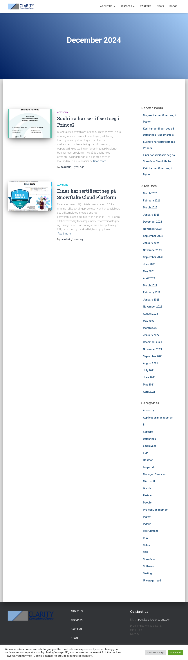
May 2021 (148, 384)
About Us (107, 6)
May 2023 (148, 271)
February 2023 (151, 292)
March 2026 (150, 193)
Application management (158, 417)
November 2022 (152, 306)
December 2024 (152, 221)
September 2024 (153, 235)
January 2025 (151, 214)
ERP (145, 453)
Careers (145, 6)
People (147, 502)
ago (78, 167)
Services (127, 6)
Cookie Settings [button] (155, 652)
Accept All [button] (175, 652)
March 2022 (150, 327)
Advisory (62, 112)
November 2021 (152, 349)
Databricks (149, 438)
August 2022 (150, 313)
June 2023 (149, 264)
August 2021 (150, 363)
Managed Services (154, 474)
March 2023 (150, 285)
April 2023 (149, 278)
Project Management (155, 509)
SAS (145, 552)
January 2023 (151, 299)
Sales (146, 545)
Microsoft (149, 481)
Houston (148, 460)
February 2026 (151, 200)
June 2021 (149, 377)
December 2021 (152, 342)
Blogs (173, 6)
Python (147, 516)
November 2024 (152, 228)
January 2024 (151, 242)
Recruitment (150, 530)
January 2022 (151, 335)
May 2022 (148, 320)
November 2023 (152, 250)
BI (144, 424)
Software (148, 566)
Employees (149, 445)
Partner (147, 495)
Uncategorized (152, 580)
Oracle (147, 488)
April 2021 (149, 391)
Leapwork (149, 467)
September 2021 (153, 356)
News (160, 6)
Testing (147, 573)
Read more (99, 161)
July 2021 (149, 370)
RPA (145, 538)
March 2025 (150, 207)
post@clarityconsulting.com (154, 619)
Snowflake (149, 559)
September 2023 (153, 257)
